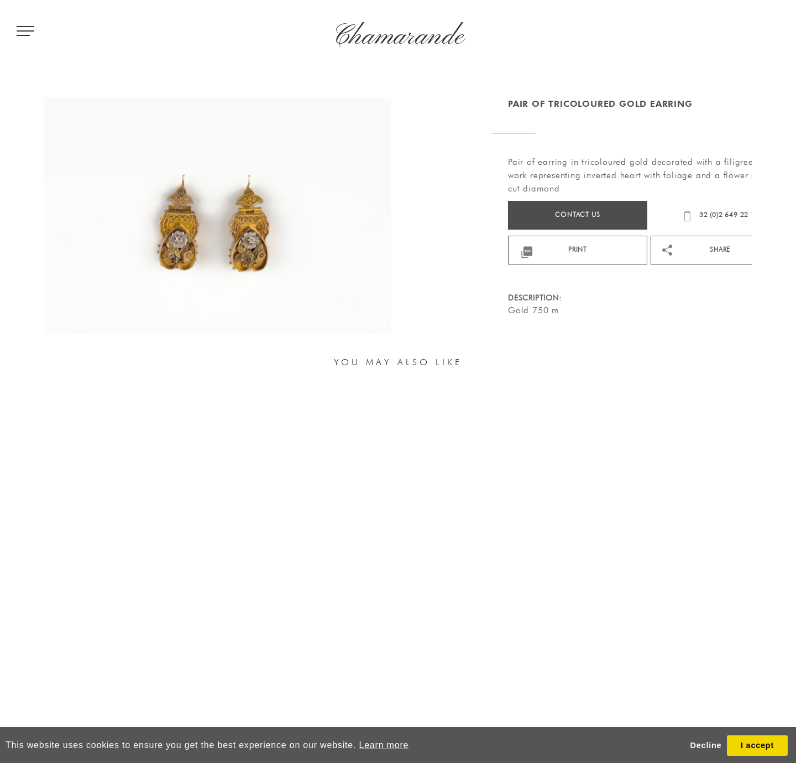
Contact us (632, 214)
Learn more (384, 745)
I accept (757, 745)
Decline (706, 745)
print (632, 249)
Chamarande (398, 37)
